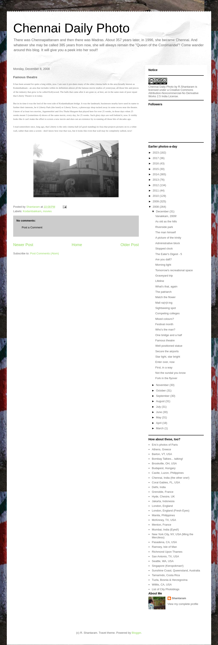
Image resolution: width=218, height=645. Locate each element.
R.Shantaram (186, 86)
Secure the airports (167, 351)
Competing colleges (167, 313)
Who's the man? (165, 329)
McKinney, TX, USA (164, 520)
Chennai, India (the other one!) (170, 477)
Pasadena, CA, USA (164, 542)
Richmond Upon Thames (167, 551)
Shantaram (179, 598)
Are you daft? (163, 259)
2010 (156, 195)
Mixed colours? (164, 318)
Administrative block (167, 243)
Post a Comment (32, 227)
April (159, 423)
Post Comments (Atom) (44, 253)
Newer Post (23, 245)
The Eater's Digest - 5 (168, 254)
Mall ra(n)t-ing (163, 302)
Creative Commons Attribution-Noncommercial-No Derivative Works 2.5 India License (173, 93)
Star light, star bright (167, 356)
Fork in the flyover (166, 378)
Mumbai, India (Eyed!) (165, 529)
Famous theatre (165, 340)
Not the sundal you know (170, 372)
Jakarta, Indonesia (163, 501)
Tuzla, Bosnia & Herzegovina (169, 579)
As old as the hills (166, 221)
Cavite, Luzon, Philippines (168, 472)
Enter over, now (164, 362)
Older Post (129, 245)
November (163, 385)
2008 (156, 206)
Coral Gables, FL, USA (166, 482)
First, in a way (163, 367)
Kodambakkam (32, 211)
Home (77, 245)
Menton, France (161, 524)
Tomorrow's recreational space (174, 270)
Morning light (163, 264)
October (161, 390)
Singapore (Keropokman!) (168, 565)
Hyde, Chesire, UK (163, 496)
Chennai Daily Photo (71, 28)
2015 (156, 169)
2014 (156, 174)
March (160, 428)
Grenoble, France (162, 491)
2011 (156, 190)
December (163, 211)
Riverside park (164, 227)
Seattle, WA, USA (163, 561)
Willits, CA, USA (162, 584)
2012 (156, 185)
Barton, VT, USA (162, 454)
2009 (156, 201)
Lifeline (159, 281)
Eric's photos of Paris (165, 444)
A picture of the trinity (168, 237)
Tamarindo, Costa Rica (166, 575)
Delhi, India (159, 487)
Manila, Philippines (163, 515)
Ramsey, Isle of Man (164, 546)
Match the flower (165, 297)
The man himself (165, 232)
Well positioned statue (168, 345)
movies (47, 211)
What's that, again (166, 286)
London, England (162, 505)
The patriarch (163, 291)
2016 (156, 163)
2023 (156, 152)
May (159, 417)
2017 (156, 158)
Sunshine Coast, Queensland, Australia (176, 570)
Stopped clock (164, 248)
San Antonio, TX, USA (165, 556)
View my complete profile (183, 604)
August (160, 401)
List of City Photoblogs (165, 589)
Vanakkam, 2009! (165, 216)
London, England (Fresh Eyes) (170, 510)
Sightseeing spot (165, 308)
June (159, 412)
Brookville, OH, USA (164, 463)
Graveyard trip (164, 275)
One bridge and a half (168, 335)
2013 (156, 179)
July (159, 406)
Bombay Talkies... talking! (167, 458)
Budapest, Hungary (163, 468)
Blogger (136, 632)
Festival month (164, 324)
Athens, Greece (161, 449)
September (163, 395)
